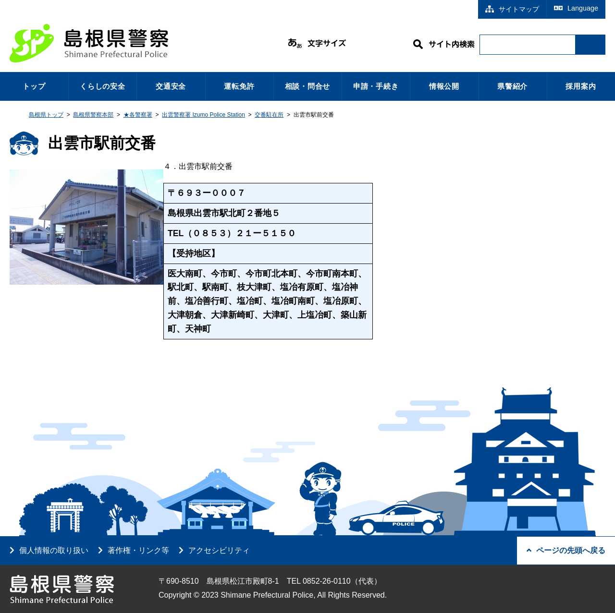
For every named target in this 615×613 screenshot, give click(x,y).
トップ (34, 86)
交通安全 (171, 86)
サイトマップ (512, 9)
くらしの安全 (102, 86)
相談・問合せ (308, 86)
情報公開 (444, 86)
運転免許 (239, 86)
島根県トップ (46, 114)
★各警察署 (137, 114)
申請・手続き (376, 86)
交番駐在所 (269, 114)
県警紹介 (512, 86)
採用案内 (581, 86)
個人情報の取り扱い (53, 550)
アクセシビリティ (219, 550)
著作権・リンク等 (138, 550)
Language (576, 8)
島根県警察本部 (93, 114)
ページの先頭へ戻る (566, 550)
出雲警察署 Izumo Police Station (203, 114)
